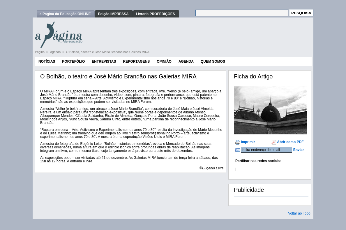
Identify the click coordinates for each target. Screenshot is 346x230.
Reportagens (136, 61)
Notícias (46, 61)
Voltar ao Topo (299, 213)
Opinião (164, 61)
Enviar (298, 150)
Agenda (56, 52)
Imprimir (248, 142)
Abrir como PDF (290, 142)
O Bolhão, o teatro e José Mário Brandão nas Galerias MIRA (107, 52)
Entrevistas (104, 61)
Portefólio (73, 61)
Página (40, 52)
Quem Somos (213, 61)
